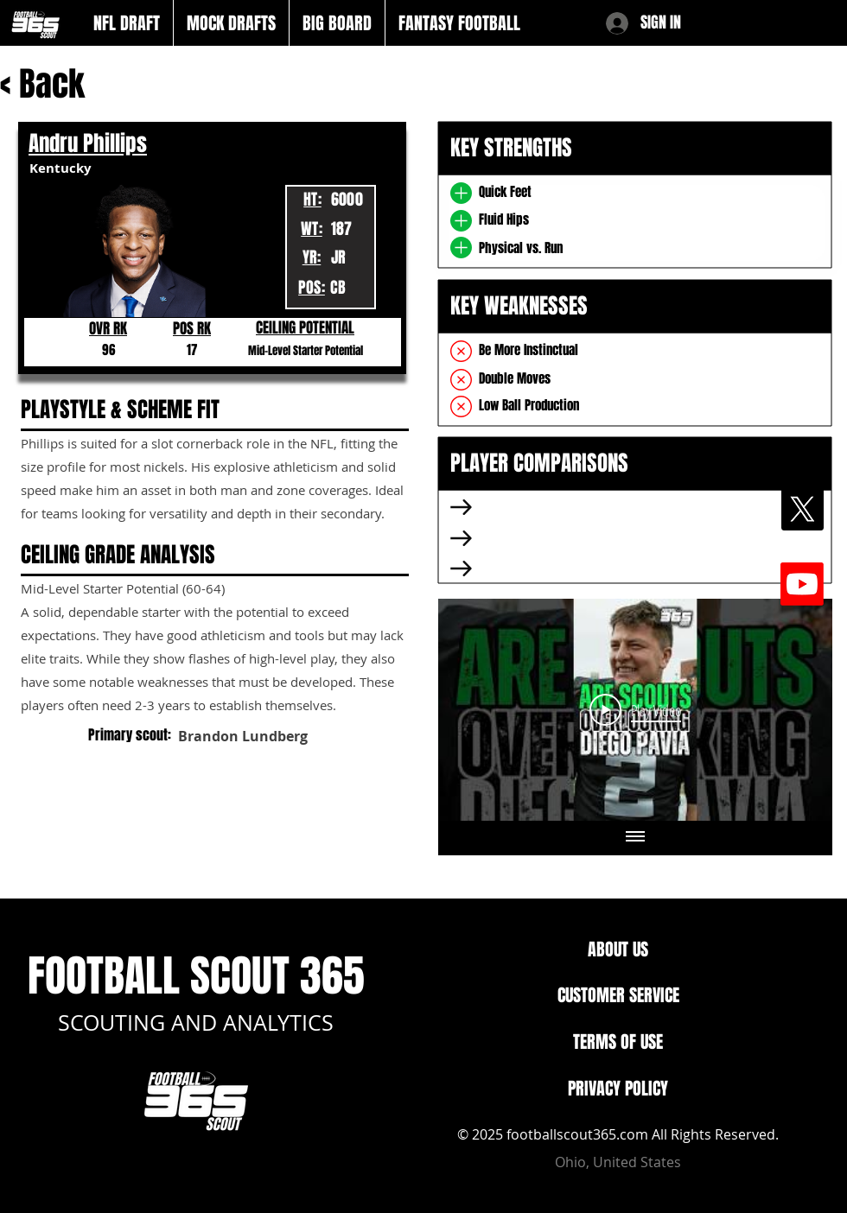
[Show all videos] (635, 838)
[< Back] (54, 84)
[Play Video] (635, 709)
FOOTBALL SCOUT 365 (196, 975)
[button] (126, 23)
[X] (802, 508)
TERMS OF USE (618, 1042)
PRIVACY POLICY (618, 1089)
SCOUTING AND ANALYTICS (196, 1022)
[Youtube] (802, 584)
